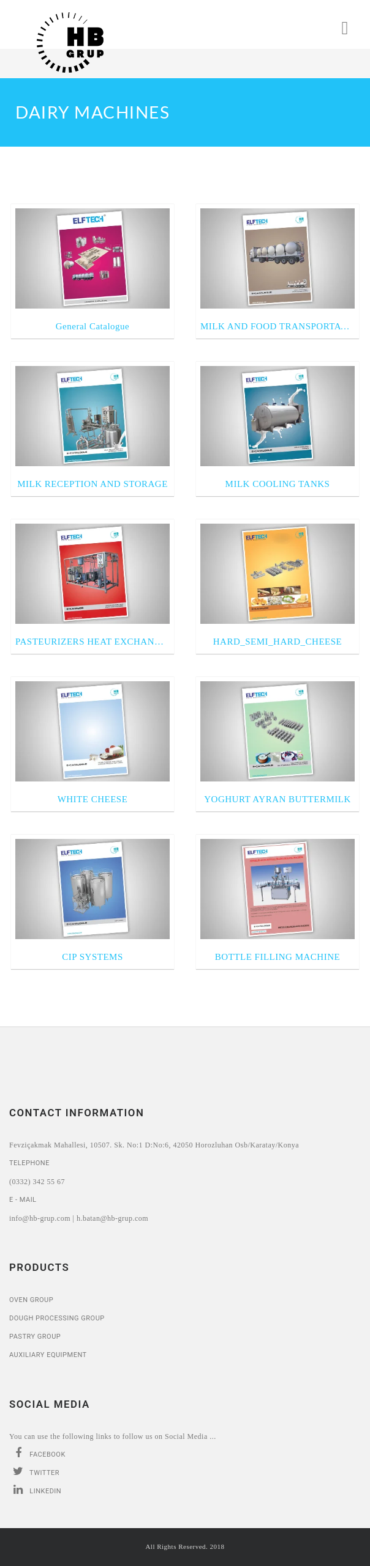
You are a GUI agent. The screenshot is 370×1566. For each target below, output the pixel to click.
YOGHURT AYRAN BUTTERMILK (277, 799)
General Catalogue (93, 326)
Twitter (34, 1471)
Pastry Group (35, 1337)
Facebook (37, 1452)
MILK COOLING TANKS (277, 484)
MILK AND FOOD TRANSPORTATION (277, 326)
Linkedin (35, 1489)
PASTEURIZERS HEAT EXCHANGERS (92, 641)
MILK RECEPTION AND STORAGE (92, 484)
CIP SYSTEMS (92, 957)
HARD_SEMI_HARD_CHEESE (277, 641)
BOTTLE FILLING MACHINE (277, 957)
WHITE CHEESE (93, 799)
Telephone (29, 1163)
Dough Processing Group (57, 1318)
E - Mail (23, 1200)
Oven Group (31, 1300)
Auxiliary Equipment (48, 1355)
